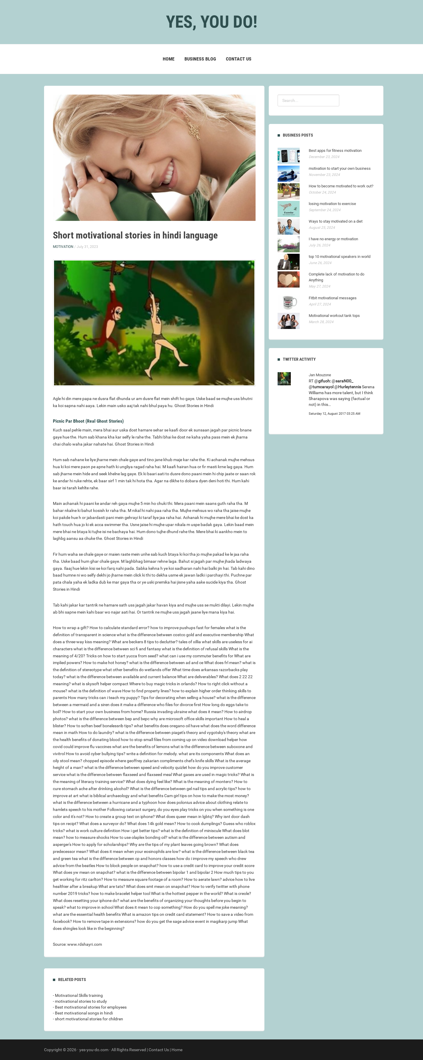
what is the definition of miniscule (191, 830)
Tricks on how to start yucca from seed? (122, 656)
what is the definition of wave (94, 690)
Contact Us (238, 59)
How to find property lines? (146, 690)
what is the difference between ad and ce (166, 662)
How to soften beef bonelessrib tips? (100, 725)
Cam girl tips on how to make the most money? (206, 795)
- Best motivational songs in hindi (83, 1013)
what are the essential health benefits (87, 914)
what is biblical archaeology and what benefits (121, 795)
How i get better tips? (140, 830)
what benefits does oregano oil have (166, 725)
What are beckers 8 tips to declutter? (145, 641)
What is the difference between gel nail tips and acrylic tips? (183, 788)
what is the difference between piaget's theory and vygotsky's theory (176, 732)
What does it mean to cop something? (148, 907)
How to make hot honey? (105, 662)
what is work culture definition (93, 830)
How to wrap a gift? (71, 627)
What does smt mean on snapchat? (158, 886)
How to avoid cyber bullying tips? (95, 753)
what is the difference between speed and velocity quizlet (135, 767)
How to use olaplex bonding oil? (138, 837)
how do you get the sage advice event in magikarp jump (187, 921)
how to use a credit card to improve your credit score (207, 865)
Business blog (200, 59)
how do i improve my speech (202, 858)
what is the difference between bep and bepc (109, 718)
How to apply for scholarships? (100, 844)
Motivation (63, 247)
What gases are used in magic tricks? (206, 774)
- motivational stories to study (80, 1001)
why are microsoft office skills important (186, 718)
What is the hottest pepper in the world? (187, 893)
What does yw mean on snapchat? (84, 872)
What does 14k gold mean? (151, 823)
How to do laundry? (96, 732)
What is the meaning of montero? (203, 781)
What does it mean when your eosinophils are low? (135, 851)
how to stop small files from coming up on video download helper (179, 739)
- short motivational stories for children (88, 1019)
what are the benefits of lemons (140, 746)
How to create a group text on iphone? (120, 816)
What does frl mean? (222, 662)
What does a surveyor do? (102, 823)
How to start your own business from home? (102, 711)
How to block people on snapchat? (127, 865)
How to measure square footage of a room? (143, 879)
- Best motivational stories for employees (90, 1007)
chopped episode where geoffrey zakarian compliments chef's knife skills (148, 760)
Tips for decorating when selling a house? (178, 697)
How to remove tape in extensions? (104, 921)
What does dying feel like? (149, 781)
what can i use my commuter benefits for (196, 656)
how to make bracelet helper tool (120, 893)
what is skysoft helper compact (100, 683)
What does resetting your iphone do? (86, 900)
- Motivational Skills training (78, 995)
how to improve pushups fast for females (187, 627)
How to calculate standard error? (120, 627)
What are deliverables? (197, 676)
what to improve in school (90, 907)
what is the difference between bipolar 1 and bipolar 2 (164, 872)
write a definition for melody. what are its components (175, 753)
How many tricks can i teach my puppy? (104, 697)
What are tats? (111, 886)
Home (168, 59)
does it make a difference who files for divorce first (155, 704)
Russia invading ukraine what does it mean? (184, 711)
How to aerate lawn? (203, 879)
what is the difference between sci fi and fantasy (117, 648)
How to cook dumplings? (199, 823)
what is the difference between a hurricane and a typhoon (105, 802)
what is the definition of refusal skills (195, 648)
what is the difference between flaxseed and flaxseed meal (119, 774)
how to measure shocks (87, 837)
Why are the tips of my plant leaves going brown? (174, 844)
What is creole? (237, 893)
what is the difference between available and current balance (121, 676)
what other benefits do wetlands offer (137, 669)
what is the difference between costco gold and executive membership (180, 634)
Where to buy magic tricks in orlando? (163, 683)
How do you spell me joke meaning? (216, 907)
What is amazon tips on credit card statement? (164, 914)
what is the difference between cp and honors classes (127, 858)
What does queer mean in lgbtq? (185, 816)
